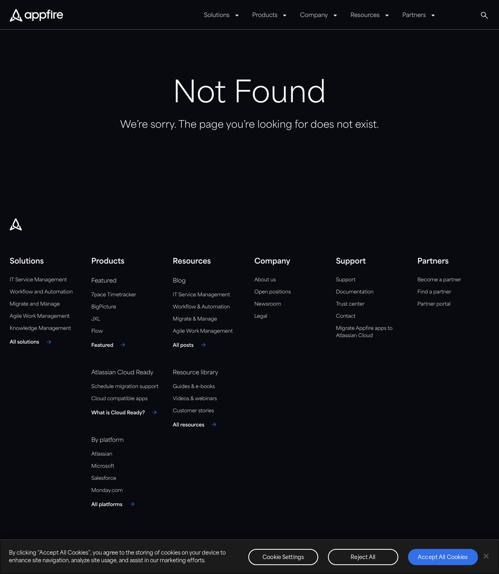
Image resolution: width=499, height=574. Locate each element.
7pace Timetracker (113, 295)
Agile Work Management (40, 316)
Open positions (272, 292)
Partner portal (433, 304)
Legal (260, 316)
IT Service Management (38, 280)
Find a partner (434, 292)
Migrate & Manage (195, 319)
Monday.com (107, 490)
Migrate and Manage (35, 304)
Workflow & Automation (201, 307)
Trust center (350, 304)
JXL (95, 319)
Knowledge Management (40, 328)
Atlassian (101, 454)
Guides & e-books (194, 386)
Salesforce (103, 478)
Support (345, 280)
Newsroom (267, 304)
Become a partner (439, 280)
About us (265, 280)
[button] (484, 15)
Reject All (363, 557)
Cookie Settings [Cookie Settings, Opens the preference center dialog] (283, 557)
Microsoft (102, 466)
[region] (249, 557)
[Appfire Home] (36, 16)
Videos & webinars (195, 398)
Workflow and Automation (41, 292)
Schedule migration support (125, 386)
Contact (345, 316)
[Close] (486, 556)
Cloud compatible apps (119, 398)
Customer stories (193, 411)
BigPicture (103, 307)
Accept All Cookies (443, 557)
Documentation (355, 292)
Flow (97, 331)
